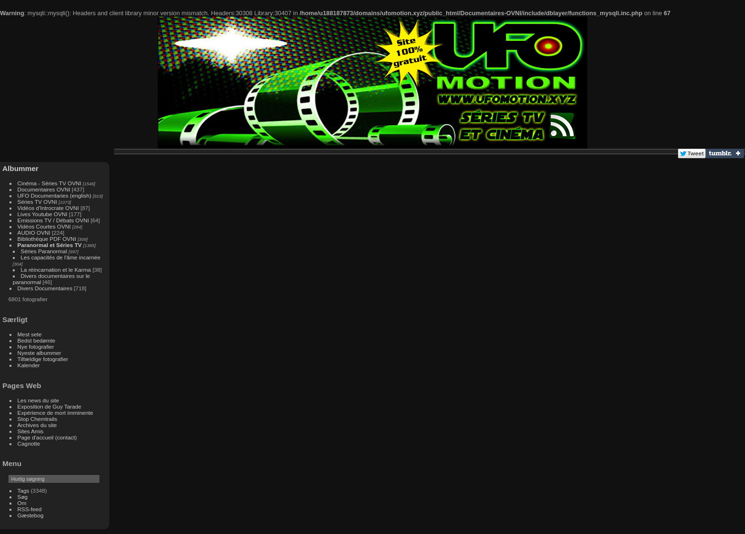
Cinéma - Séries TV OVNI (49, 183)
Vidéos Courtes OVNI (44, 226)
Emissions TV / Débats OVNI (53, 220)
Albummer (20, 168)
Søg (23, 497)
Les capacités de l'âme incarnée (61, 257)
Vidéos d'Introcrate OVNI (48, 208)
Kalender (29, 365)
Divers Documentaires (45, 288)
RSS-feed (30, 509)
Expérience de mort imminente (56, 413)
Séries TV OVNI (37, 202)
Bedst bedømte (37, 340)
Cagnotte (29, 443)
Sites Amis (31, 431)
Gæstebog (31, 515)
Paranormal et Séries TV (50, 245)
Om (22, 503)
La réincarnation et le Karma (56, 270)
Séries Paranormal (44, 251)
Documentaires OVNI (44, 189)
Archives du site (37, 425)
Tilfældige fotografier (43, 359)
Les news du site (38, 400)
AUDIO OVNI (34, 232)
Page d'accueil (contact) (47, 437)
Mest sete (30, 334)
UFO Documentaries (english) (55, 195)
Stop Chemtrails (37, 419)
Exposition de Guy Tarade (50, 406)
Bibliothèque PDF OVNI (47, 239)
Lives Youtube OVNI (42, 214)
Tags (23, 490)
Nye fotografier (36, 346)
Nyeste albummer (39, 353)
